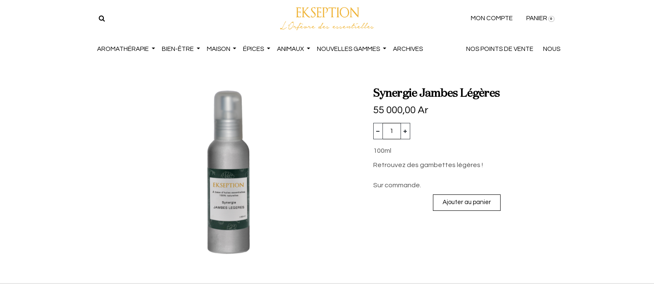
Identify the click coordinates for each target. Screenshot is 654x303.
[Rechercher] (102, 18)
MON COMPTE (492, 18)
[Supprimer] (378, 131)
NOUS (551, 49)
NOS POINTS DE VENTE (499, 49)
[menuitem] (408, 49)
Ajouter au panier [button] (467, 202)
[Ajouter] (405, 131)
